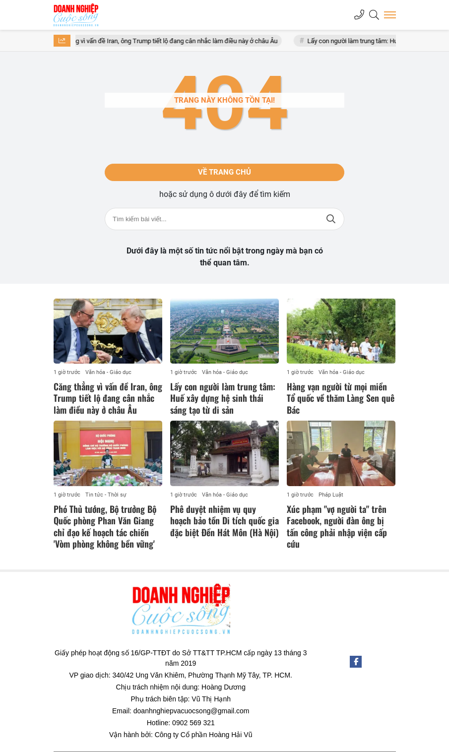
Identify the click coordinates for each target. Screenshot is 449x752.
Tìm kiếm (331, 219)
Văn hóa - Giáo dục (108, 372)
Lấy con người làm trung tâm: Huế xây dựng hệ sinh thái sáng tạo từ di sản (222, 398)
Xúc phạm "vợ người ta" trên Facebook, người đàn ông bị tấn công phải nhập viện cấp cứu (337, 526)
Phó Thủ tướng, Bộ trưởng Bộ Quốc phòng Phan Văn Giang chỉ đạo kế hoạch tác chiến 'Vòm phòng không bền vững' (105, 526)
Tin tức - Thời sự (106, 495)
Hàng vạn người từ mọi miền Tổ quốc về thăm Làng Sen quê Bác (340, 398)
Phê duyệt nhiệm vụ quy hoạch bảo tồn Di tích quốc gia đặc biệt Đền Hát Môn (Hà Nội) (224, 520)
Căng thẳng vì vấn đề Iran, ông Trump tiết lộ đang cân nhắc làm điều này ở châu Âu (172, 41)
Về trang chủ (224, 172)
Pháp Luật (331, 495)
